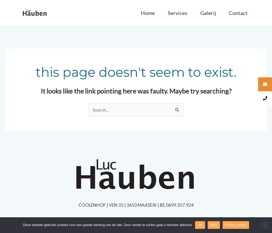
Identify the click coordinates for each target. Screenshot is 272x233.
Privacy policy (236, 225)
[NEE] (264, 225)
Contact (238, 13)
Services (177, 13)
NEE (213, 225)
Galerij (208, 13)
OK (200, 225)
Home (148, 13)
